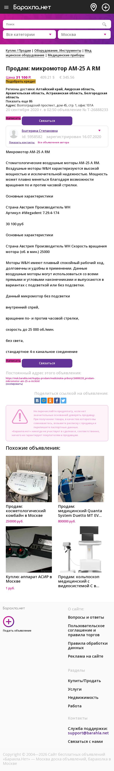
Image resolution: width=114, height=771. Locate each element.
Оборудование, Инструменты (57, 50)
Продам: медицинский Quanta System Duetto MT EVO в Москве (80, 511)
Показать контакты (22, 142)
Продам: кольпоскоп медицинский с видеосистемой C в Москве (78, 581)
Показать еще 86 (19, 101)
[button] (101, 131)
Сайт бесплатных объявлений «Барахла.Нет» (54, 757)
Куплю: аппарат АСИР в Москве (29, 579)
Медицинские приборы (66, 55)
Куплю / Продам (18, 50)
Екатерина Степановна (40, 131)
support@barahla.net (88, 733)
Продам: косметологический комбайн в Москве (26, 511)
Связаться (47, 121)
